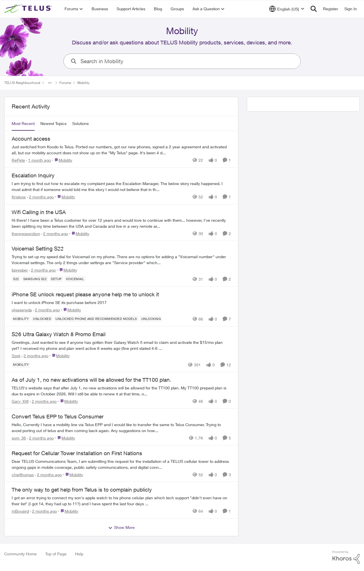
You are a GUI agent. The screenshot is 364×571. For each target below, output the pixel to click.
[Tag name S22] (16, 279)
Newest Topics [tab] (53, 123)
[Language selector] (287, 9)
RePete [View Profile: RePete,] (18, 160)
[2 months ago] (40, 197)
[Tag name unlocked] (42, 319)
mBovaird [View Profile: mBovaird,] (20, 511)
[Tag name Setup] (56, 279)
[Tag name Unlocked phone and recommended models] (96, 319)
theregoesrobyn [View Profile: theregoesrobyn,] (26, 233)
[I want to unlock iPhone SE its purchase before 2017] (121, 302)
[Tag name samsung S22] (35, 279)
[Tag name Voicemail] (75, 279)
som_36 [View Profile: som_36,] (19, 438)
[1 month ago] (38, 160)
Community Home (20, 553)
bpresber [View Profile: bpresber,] (20, 270)
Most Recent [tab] (23, 123)
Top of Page (56, 553)
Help (79, 553)
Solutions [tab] (80, 123)
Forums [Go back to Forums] (65, 83)
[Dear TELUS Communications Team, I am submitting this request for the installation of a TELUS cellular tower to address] (121, 464)
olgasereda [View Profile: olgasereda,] (22, 309)
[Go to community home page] (28, 8)
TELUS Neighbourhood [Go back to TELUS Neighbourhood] (22, 83)
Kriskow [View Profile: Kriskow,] (19, 196)
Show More (121, 527)
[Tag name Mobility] (21, 319)
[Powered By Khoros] (346, 557)
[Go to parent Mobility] (62, 160)
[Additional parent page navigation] (49, 83)
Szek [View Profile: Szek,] (16, 355)
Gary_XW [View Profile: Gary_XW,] (20, 401)
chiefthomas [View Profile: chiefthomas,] (23, 474)
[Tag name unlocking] (151, 319)
